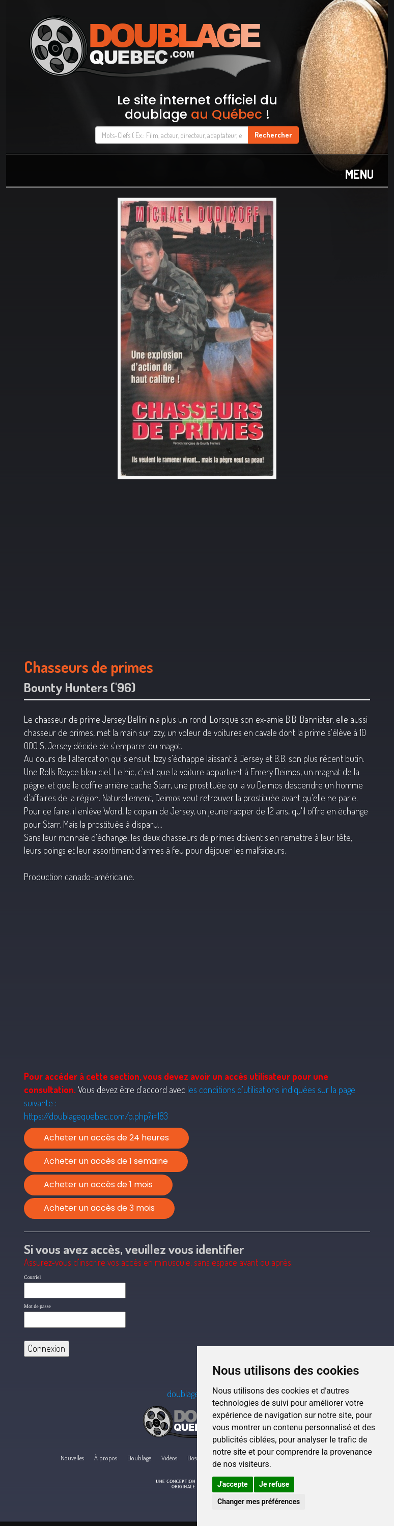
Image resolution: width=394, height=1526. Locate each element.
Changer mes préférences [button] (258, 1501)
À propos (105, 1458)
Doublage (139, 1458)
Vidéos (169, 1458)
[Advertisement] (197, 564)
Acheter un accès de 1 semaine (106, 1161)
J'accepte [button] (232, 1484)
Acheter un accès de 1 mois (98, 1184)
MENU (359, 174)
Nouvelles (72, 1458)
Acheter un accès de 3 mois (99, 1208)
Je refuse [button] (274, 1484)
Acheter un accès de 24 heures (106, 1137)
